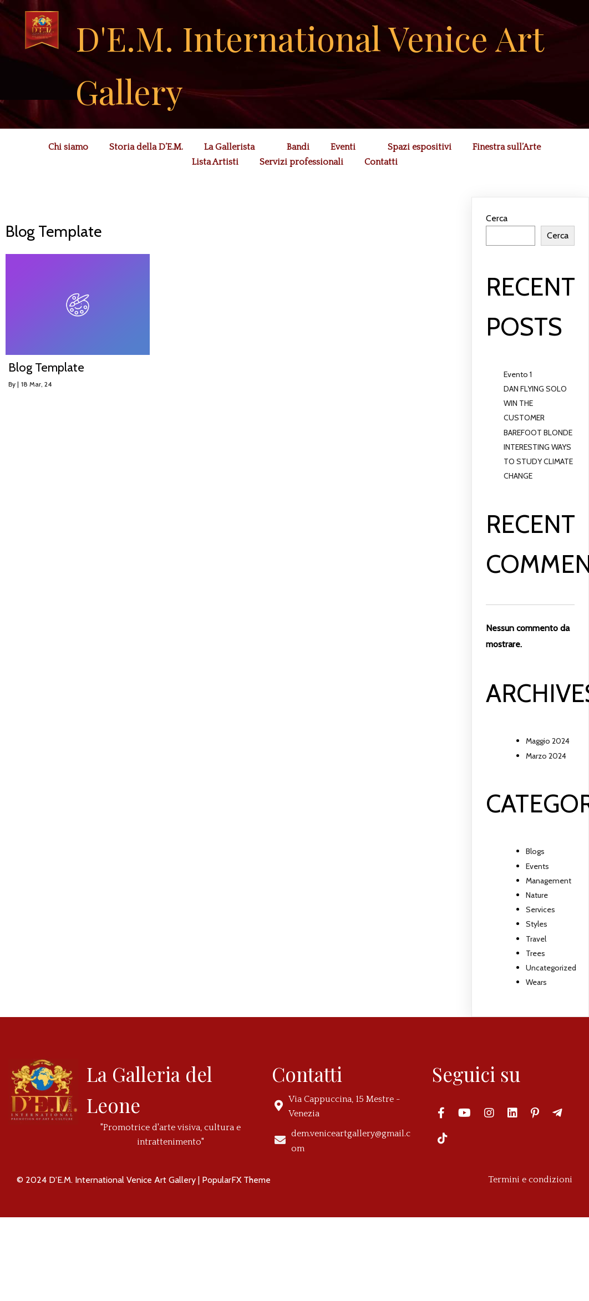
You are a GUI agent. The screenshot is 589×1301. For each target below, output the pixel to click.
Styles (536, 924)
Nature (537, 895)
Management (548, 881)
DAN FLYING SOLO (535, 389)
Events (537, 866)
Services (540, 909)
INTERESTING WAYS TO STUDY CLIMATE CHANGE (538, 461)
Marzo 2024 (546, 756)
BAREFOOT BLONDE (538, 433)
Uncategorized (551, 968)
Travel (536, 939)
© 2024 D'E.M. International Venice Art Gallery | (109, 1180)
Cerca (496, 218)
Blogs (535, 851)
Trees (535, 953)
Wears (536, 982)
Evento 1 (518, 374)
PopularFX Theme (236, 1180)
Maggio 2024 (548, 741)
